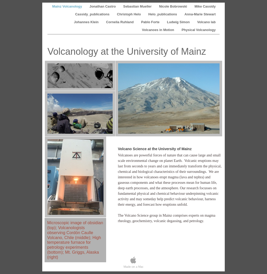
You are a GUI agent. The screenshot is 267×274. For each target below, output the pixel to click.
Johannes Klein (87, 22)
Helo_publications (163, 14)
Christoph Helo (129, 14)
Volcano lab (206, 22)
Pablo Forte (150, 22)
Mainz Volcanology (67, 6)
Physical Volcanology (198, 30)
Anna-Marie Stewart (200, 14)
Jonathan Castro (103, 6)
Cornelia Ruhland (120, 22)
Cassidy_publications (92, 14)
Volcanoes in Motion (158, 30)
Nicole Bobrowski (173, 6)
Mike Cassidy (205, 6)
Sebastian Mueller (138, 6)
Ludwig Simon (179, 22)
